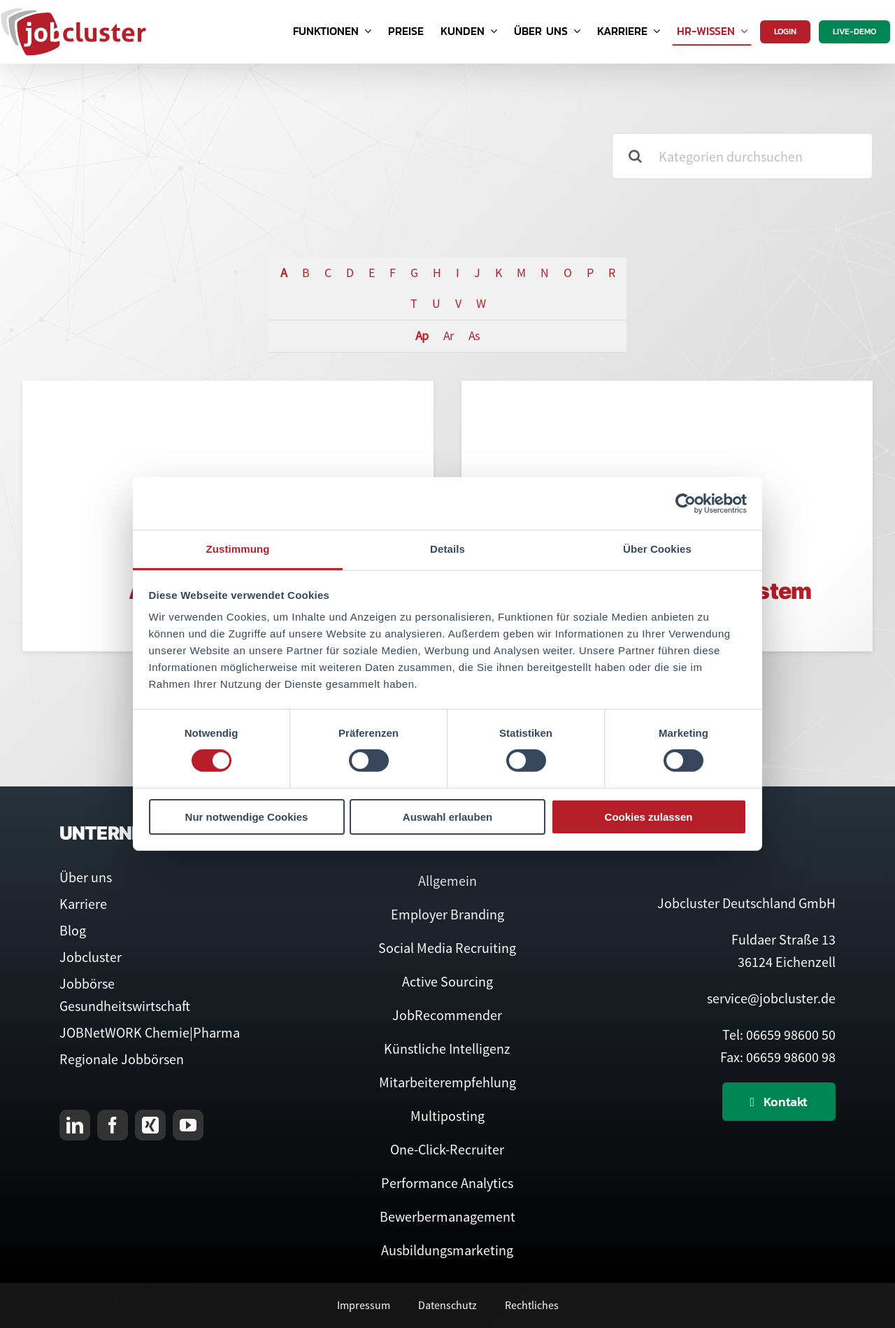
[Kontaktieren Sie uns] (779, 1101)
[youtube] (188, 1125)
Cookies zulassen (649, 817)
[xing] (150, 1125)
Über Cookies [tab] (657, 549)
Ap (421, 335)
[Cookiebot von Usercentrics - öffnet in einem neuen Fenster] (685, 503)
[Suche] (635, 156)
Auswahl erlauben (447, 817)
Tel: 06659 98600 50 (779, 1034)
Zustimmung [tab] (238, 549)
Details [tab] (447, 549)
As (474, 335)
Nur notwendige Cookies (246, 817)
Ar (448, 335)
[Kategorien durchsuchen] (742, 156)
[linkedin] (74, 1125)
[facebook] (112, 1125)
